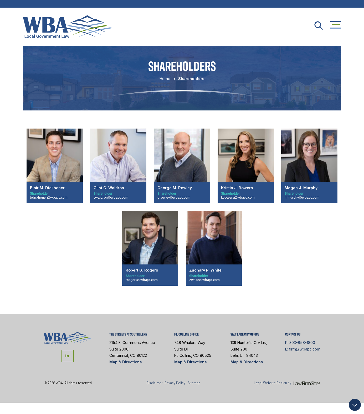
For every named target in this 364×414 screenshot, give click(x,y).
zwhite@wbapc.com (204, 280)
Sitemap (194, 383)
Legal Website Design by (272, 383)
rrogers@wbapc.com (142, 280)
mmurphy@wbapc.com (302, 197)
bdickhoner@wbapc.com (49, 197)
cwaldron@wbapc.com (111, 197)
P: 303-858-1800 (300, 342)
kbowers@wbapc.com (238, 197)
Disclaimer (154, 383)
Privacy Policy (175, 383)
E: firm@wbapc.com (302, 349)
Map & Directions (125, 362)
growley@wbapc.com (173, 197)
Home (165, 78)
